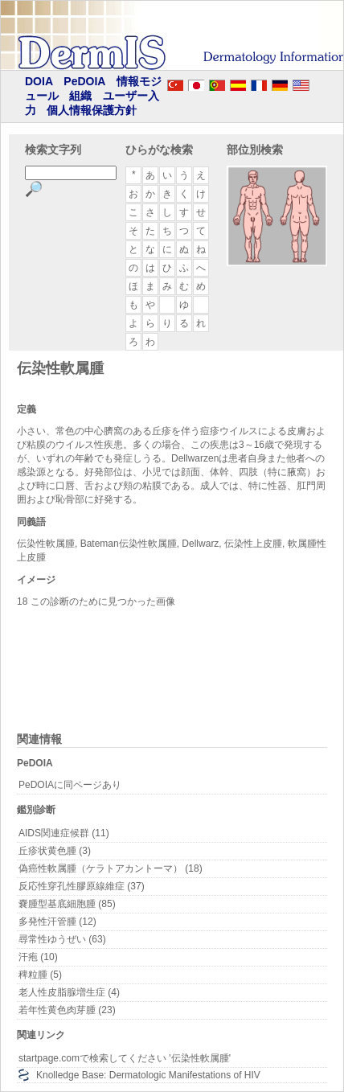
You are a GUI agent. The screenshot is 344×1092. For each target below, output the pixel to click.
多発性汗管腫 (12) (57, 921)
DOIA (39, 81)
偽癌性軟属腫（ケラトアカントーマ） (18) (110, 868)
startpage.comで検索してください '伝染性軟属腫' (124, 1058)
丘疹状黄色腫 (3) (54, 850)
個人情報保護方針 (92, 110)
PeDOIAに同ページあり (69, 784)
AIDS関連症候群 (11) (63, 833)
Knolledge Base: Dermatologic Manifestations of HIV (148, 1075)
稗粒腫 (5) (40, 974)
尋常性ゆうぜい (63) (62, 939)
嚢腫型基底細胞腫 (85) (67, 903)
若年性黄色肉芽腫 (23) (67, 1010)
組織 (80, 95)
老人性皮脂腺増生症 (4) (69, 992)
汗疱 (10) (38, 957)
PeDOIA (84, 81)
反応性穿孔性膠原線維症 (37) (81, 886)
